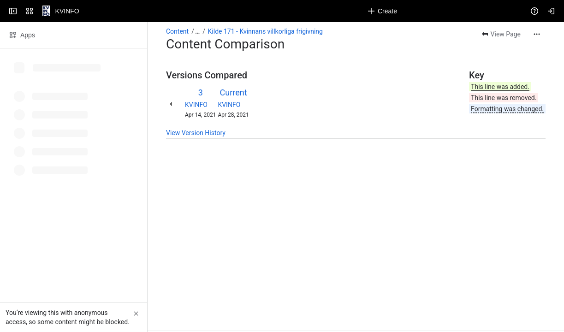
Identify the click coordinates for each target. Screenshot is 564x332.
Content (177, 31)
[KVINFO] (42, 11)
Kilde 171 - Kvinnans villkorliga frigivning (265, 31)
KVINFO (196, 104)
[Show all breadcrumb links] (197, 31)
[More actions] (537, 34)
